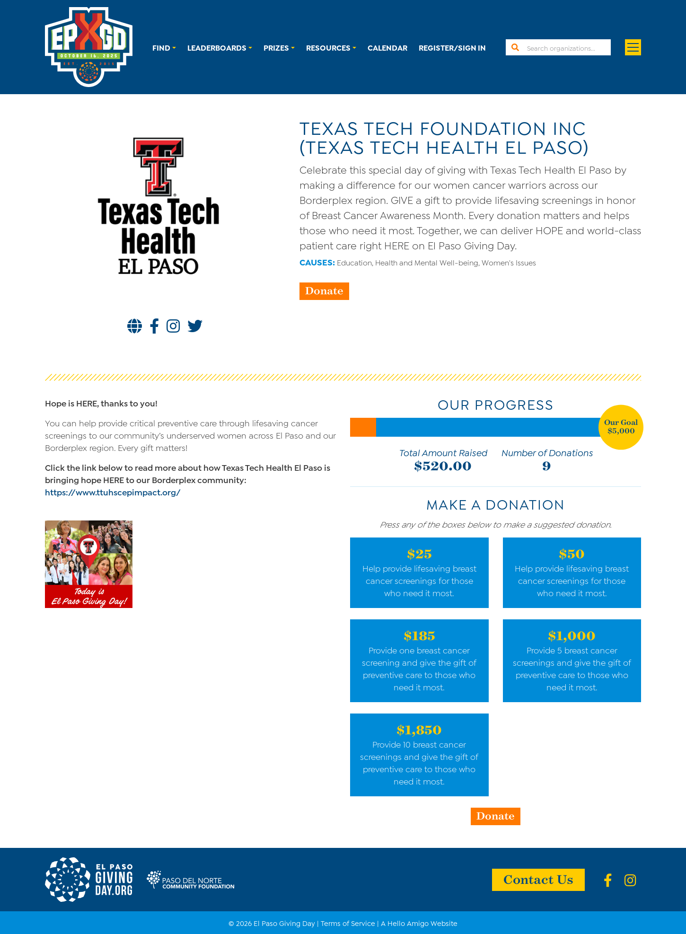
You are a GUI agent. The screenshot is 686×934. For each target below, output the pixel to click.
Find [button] (161, 47)
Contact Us (538, 878)
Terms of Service (348, 922)
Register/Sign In (452, 47)
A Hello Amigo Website (419, 922)
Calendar (387, 47)
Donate (324, 290)
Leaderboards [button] (216, 47)
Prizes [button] (276, 47)
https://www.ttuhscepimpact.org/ (113, 491)
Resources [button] (328, 47)
